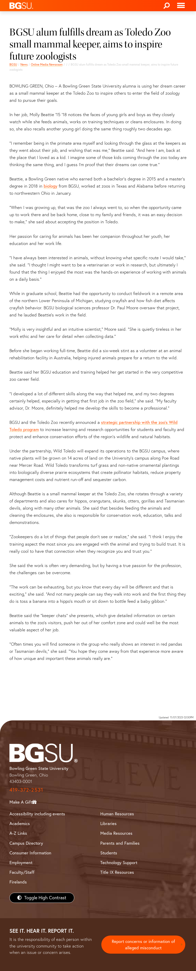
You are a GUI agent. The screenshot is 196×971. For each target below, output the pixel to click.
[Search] (166, 5)
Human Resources (117, 813)
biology (50, 186)
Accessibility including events (37, 813)
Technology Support (118, 862)
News (24, 64)
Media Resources (116, 833)
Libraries (108, 823)
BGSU (13, 64)
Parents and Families (120, 843)
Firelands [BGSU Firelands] (18, 881)
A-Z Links (18, 833)
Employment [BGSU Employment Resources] (20, 862)
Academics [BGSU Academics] (19, 823)
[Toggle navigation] (181, 5)
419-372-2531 (26, 789)
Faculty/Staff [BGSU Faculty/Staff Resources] (21, 872)
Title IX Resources (117, 872)
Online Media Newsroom (47, 64)
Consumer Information (30, 852)
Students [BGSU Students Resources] (108, 852)
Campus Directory (26, 843)
